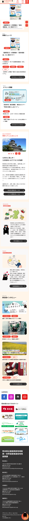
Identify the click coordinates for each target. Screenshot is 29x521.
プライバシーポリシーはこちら (9, 513)
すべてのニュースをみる (17, 77)
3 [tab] (13, 154)
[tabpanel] (14, 12)
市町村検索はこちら (18, 241)
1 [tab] (9, 154)
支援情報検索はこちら (18, 286)
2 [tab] (11, 154)
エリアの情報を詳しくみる (14, 194)
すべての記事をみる (17, 384)
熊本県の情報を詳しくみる (14, 190)
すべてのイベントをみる (17, 124)
